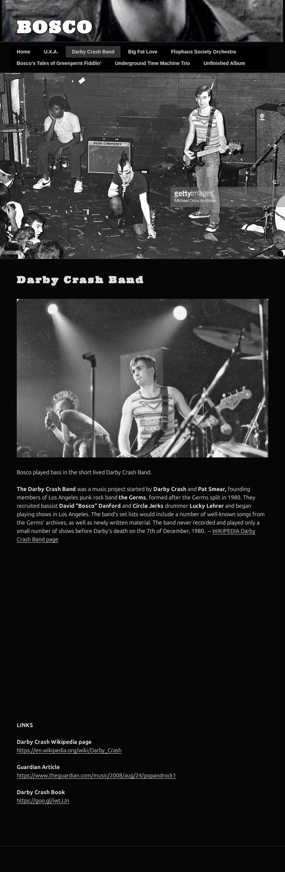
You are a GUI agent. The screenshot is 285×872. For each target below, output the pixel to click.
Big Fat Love (143, 51)
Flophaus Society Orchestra (203, 51)
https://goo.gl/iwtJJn (43, 800)
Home (23, 51)
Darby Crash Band (93, 51)
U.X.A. (51, 51)
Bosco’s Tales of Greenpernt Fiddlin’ (59, 63)
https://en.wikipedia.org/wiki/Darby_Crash (69, 750)
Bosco (55, 27)
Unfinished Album (224, 63)
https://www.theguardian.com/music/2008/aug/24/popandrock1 (96, 775)
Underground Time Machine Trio (152, 63)
